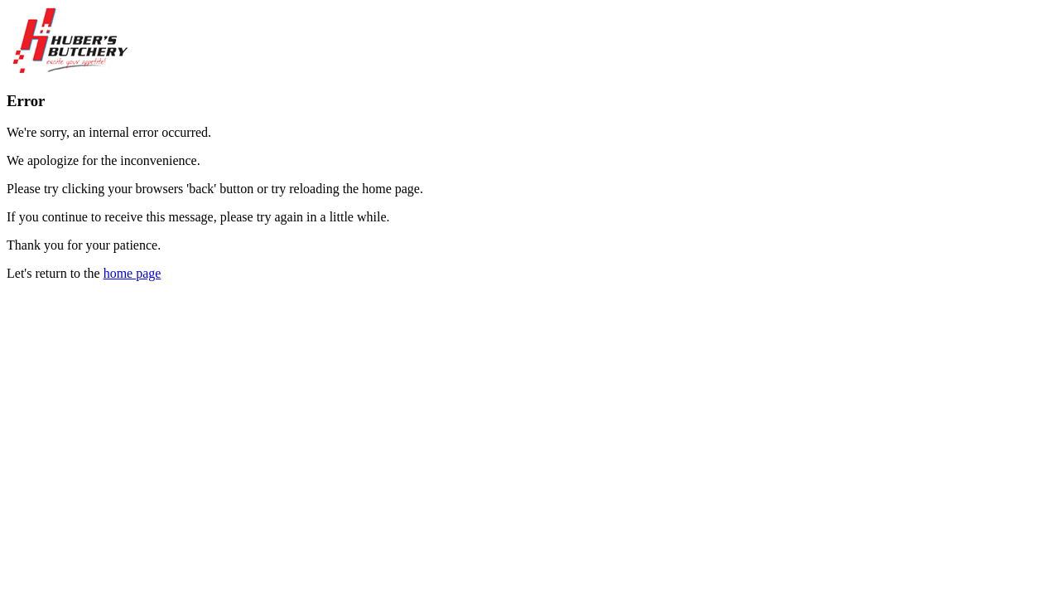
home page (132, 273)
